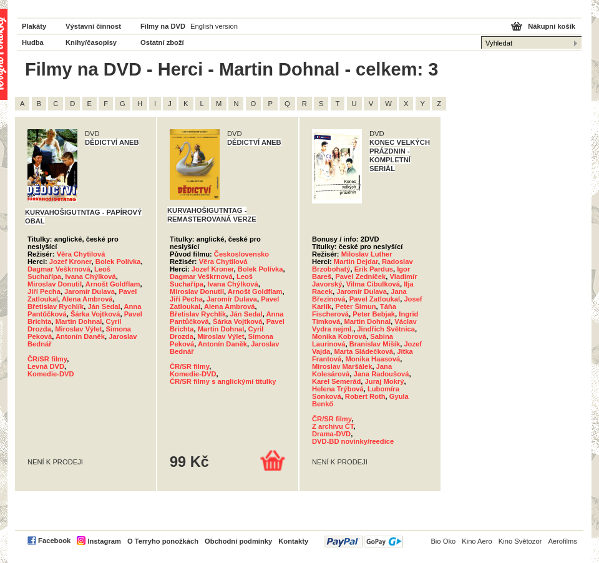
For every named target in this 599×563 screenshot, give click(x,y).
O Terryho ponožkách (162, 541)
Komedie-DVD (50, 374)
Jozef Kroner (70, 261)
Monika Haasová (372, 359)
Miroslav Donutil (54, 284)
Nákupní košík (551, 26)
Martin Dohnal (79, 321)
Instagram (103, 541)
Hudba (33, 42)
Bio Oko (443, 541)
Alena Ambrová (87, 299)
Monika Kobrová (339, 336)
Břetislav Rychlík (55, 306)
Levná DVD (45, 366)
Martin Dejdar (356, 261)
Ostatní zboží (162, 42)
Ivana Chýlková (90, 276)
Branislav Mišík (374, 344)
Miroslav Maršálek (342, 366)
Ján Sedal (103, 306)
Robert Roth (365, 396)
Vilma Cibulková (373, 284)
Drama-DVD (331, 434)
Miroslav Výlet (78, 329)
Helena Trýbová (338, 389)
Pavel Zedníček (360, 276)
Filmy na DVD (162, 26)
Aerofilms (562, 541)
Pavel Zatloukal (374, 299)
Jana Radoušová (381, 374)
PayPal (363, 541)
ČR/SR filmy (47, 359)
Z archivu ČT (333, 426)
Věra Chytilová (81, 254)
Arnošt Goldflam (112, 284)
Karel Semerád (336, 381)
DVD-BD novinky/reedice (353, 441)
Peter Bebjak (374, 314)
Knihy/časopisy (91, 42)
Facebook (54, 540)
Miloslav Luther (366, 254)
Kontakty (293, 541)
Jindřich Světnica (386, 329)
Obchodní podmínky (238, 541)
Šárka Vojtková (95, 314)
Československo (241, 254)
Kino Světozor (520, 541)
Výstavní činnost (93, 26)
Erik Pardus (373, 269)
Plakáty (34, 26)
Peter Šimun (355, 306)
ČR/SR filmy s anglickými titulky (223, 381)
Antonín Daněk (80, 336)
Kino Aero (477, 541)
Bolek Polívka (118, 261)
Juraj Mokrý (384, 381)
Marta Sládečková (363, 351)
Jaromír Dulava (89, 291)
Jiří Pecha (44, 291)
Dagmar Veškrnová (58, 269)
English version (214, 26)
